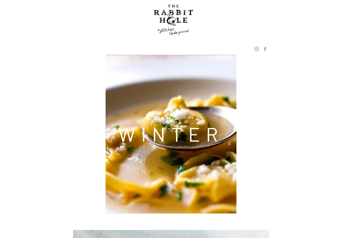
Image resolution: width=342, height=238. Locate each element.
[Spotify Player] (171, 226)
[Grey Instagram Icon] (257, 49)
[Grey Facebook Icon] (265, 49)
